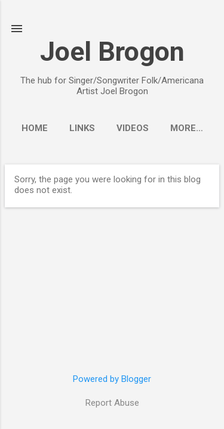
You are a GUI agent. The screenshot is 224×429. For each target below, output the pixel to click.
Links (82, 128)
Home (35, 128)
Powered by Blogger (112, 379)
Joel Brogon (112, 51)
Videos (132, 128)
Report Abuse (112, 402)
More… (186, 128)
